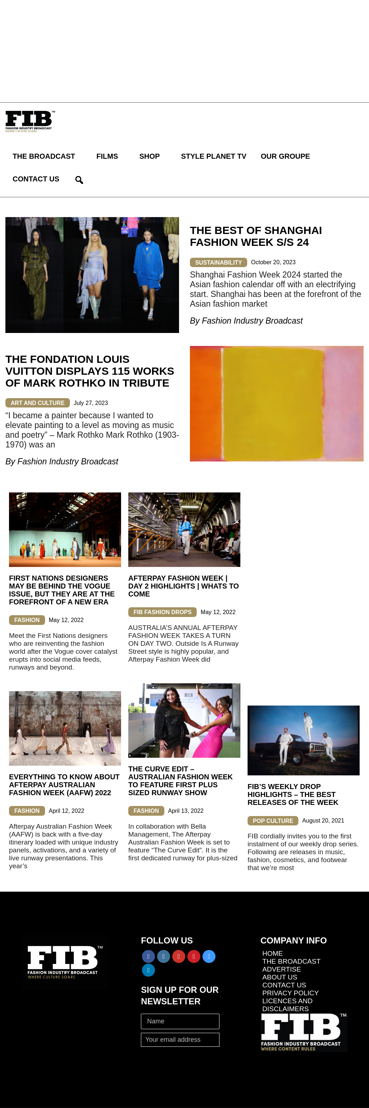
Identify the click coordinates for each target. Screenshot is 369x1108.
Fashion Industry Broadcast (252, 320)
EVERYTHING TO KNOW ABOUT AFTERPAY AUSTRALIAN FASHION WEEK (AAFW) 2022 (64, 785)
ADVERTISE (281, 969)
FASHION (27, 620)
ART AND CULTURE (38, 403)
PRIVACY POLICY (290, 993)
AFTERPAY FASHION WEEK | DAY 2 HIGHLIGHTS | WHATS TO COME (183, 586)
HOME (272, 953)
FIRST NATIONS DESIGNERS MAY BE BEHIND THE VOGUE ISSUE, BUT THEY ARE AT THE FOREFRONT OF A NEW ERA (62, 590)
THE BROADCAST (44, 156)
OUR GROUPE (285, 156)
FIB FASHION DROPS (163, 612)
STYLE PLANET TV (213, 156)
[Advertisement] (184, 50)
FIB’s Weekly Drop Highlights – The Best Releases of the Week (293, 794)
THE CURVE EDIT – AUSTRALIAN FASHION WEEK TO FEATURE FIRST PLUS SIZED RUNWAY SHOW (180, 781)
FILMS (107, 156)
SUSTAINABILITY (219, 262)
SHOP (149, 156)
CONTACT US (36, 179)
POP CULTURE (273, 821)
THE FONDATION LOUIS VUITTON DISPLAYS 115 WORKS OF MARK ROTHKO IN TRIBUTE (89, 371)
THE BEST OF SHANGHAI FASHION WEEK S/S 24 (256, 236)
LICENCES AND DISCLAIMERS (287, 1005)
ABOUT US (279, 977)
